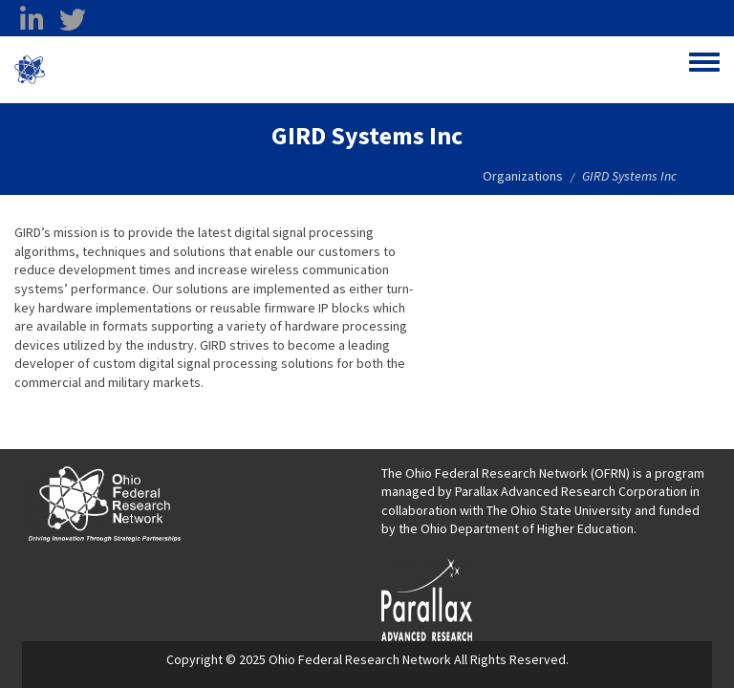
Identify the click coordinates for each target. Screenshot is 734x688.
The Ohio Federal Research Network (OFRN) (505, 473)
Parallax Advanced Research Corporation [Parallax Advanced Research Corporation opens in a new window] (571, 491)
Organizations (523, 175)
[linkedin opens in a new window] (31, 20)
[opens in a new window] (426, 598)
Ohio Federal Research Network (157, 69)
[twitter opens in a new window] (72, 20)
